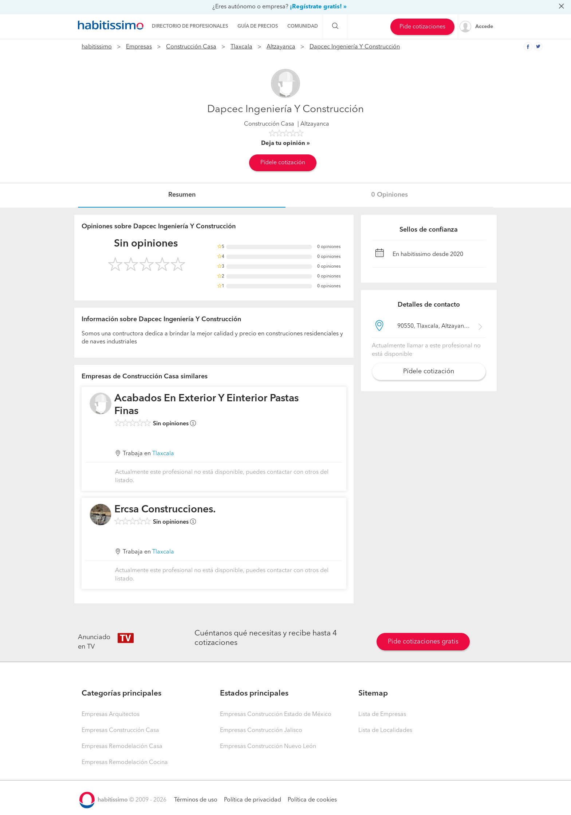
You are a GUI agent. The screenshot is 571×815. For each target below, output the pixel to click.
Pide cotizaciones (422, 27)
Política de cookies (312, 800)
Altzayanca (281, 47)
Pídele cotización (282, 163)
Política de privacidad (252, 800)
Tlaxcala (241, 47)
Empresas (139, 47)
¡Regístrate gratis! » (318, 7)
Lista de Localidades (385, 730)
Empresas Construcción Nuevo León (268, 746)
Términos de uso (195, 800)
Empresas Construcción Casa (120, 730)
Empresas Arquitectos (110, 714)
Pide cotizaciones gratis (423, 641)
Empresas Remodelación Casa (122, 746)
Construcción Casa (191, 47)
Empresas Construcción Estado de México (275, 714)
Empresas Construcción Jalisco (261, 730)
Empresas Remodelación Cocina (125, 762)
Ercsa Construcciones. (165, 510)
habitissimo (97, 47)
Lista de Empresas (382, 714)
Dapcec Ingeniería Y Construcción (355, 47)
